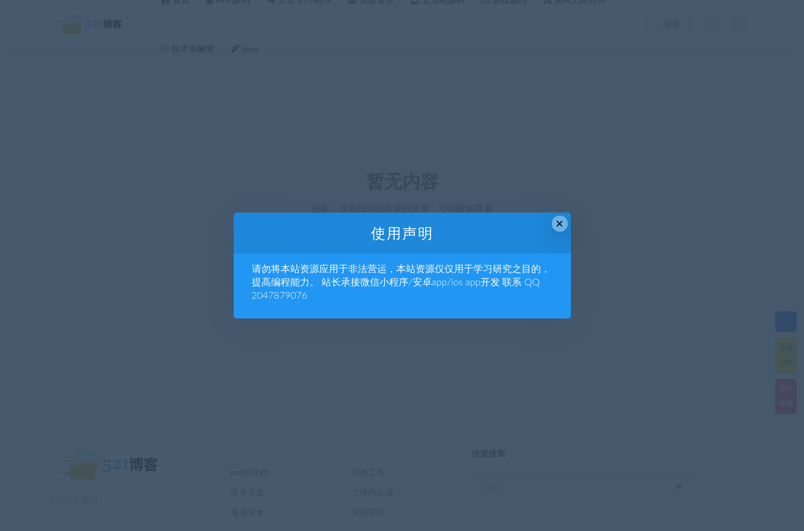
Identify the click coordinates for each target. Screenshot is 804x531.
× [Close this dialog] (560, 223)
